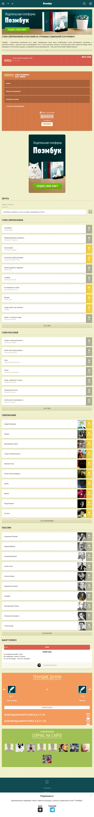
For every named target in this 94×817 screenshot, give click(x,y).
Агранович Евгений (47, 536)
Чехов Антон (47, 566)
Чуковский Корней (47, 556)
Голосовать (47, 124)
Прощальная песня (47, 391)
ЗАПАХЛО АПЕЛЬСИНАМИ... (47, 259)
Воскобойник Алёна (47, 444)
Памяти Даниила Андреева (47, 269)
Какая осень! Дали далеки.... (47, 351)
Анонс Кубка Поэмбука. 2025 (22, 58)
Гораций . (47, 596)
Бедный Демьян (47, 546)
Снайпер (47, 278)
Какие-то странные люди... (47, 318)
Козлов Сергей (47, 576)
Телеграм (52, 808)
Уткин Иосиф (47, 626)
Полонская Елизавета (47, 616)
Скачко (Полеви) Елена (47, 454)
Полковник (47, 229)
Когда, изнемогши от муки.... (47, 381)
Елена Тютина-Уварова (47, 474)
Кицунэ (47, 434)
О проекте (47, 788)
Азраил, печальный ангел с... (47, 341)
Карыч (47, 484)
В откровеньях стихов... (47, 288)
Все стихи (47, 326)
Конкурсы (9, 75)
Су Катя (47, 513)
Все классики (47, 633)
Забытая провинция (13, 91)
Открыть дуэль (47, 707)
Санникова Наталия (47, 665)
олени (8, 83)
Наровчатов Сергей (47, 586)
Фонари (47, 298)
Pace (47, 361)
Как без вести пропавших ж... (47, 401)
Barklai (47, 493)
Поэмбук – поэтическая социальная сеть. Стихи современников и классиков (47, 4)
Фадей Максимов (47, 424)
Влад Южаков (47, 503)
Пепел (47, 371)
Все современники (47, 521)
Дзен (40, 808)
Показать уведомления (8, 3)
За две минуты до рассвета (47, 308)
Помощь (47, 792)
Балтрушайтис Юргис (47, 606)
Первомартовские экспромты (47, 239)
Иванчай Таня (47, 464)
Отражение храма (12, 99)
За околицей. (47, 249)
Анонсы (8, 60)
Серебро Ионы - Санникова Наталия (47, 655)
